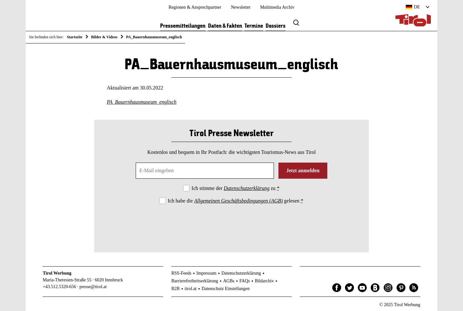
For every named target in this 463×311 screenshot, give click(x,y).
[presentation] (231, 222)
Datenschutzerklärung (246, 188)
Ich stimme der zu (235, 188)
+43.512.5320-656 (59, 286)
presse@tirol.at (93, 286)
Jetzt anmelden (303, 170)
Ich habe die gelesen (236, 200)
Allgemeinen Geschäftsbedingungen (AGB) (238, 200)
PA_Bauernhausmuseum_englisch (142, 102)
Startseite (75, 37)
